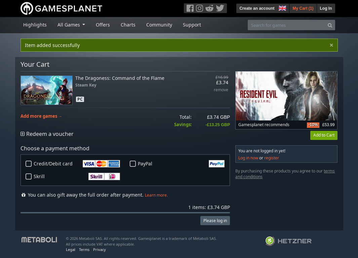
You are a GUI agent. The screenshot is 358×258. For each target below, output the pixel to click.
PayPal (181, 163)
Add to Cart (323, 135)
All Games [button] (69, 24)
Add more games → (42, 116)
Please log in (215, 220)
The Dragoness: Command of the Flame (119, 78)
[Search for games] (286, 25)
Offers (103, 24)
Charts (128, 24)
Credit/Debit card (77, 163)
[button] (281, 7)
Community (159, 24)
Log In (326, 8)
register (271, 157)
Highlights (35, 24)
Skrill (77, 176)
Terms (84, 249)
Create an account (256, 8)
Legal (70, 249)
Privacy (99, 249)
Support (192, 24)
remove (221, 90)
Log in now (248, 157)
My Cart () (302, 8)
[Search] (330, 25)
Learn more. (156, 195)
